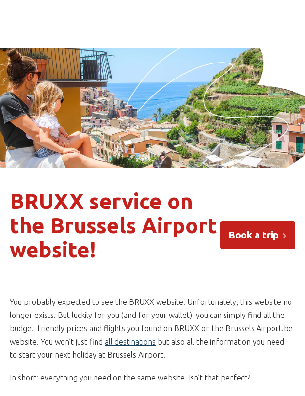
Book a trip (257, 234)
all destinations (130, 341)
